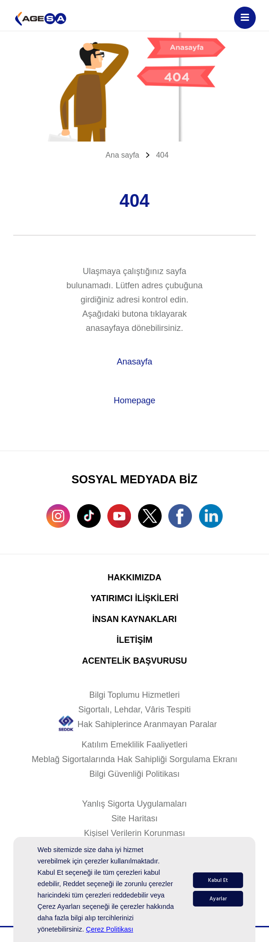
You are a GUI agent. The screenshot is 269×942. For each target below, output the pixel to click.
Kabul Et (218, 880)
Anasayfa (134, 361)
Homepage (134, 400)
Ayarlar (218, 898)
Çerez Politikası (109, 929)
